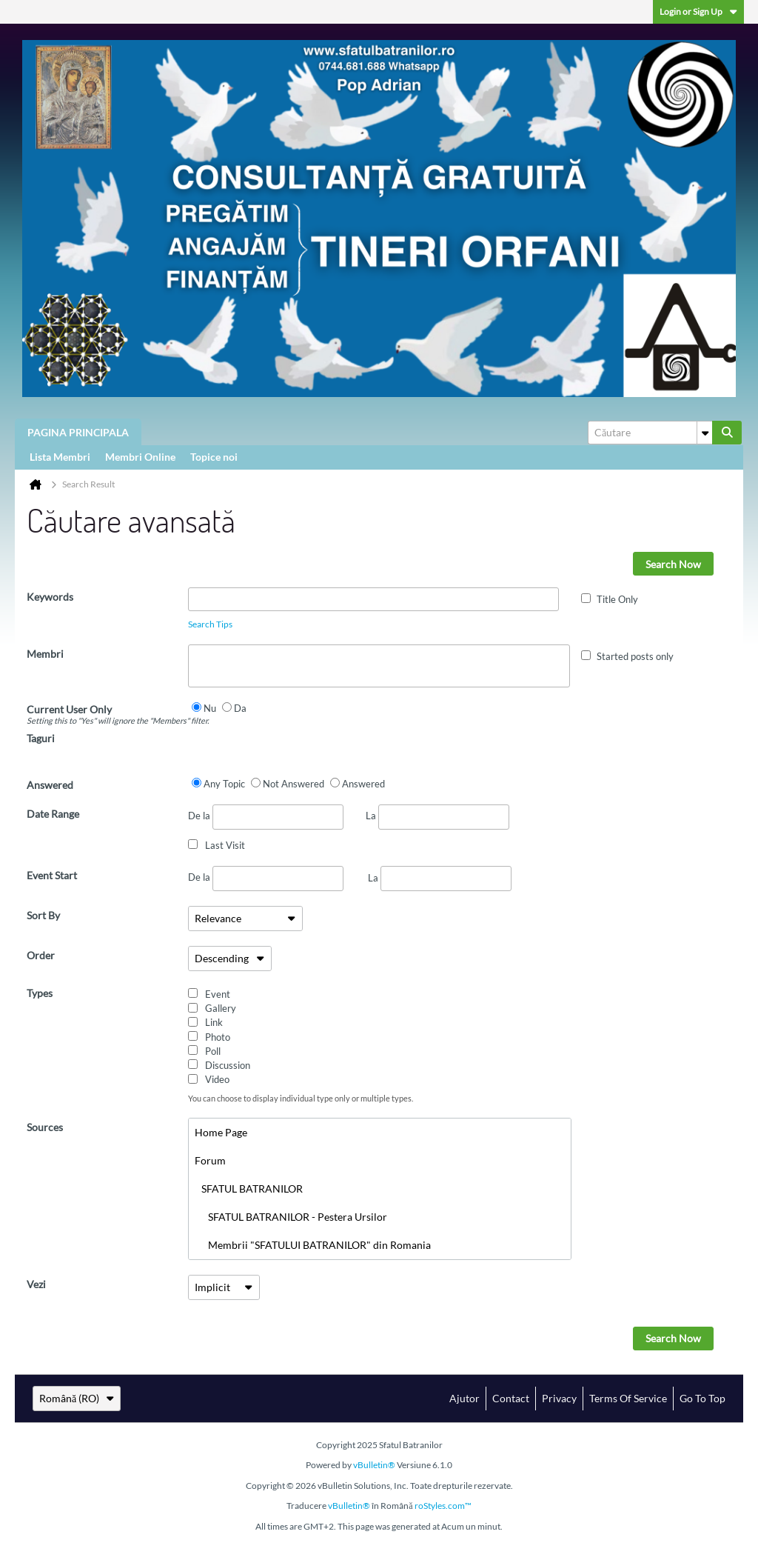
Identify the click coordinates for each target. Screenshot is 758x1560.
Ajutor (464, 1398)
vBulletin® (374, 1464)
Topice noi (214, 456)
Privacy (559, 1398)
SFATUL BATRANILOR (249, 1188)
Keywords (50, 596)
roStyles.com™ (443, 1505)
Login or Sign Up (698, 11)
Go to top (702, 1398)
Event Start (52, 875)
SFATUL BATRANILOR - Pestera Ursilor (291, 1216)
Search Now (673, 564)
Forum (210, 1160)
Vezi (36, 1284)
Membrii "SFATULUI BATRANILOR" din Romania (313, 1245)
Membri (45, 653)
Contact (510, 1398)
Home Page (221, 1132)
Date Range (53, 813)
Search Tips (210, 624)
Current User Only (107, 714)
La (437, 815)
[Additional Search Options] (705, 432)
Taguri (41, 738)
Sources (45, 1127)
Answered (50, 785)
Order (41, 955)
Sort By (43, 915)
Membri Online (140, 456)
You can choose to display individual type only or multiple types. (300, 1098)
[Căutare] (650, 432)
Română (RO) (76, 1398)
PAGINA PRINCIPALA (78, 432)
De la (265, 817)
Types (40, 993)
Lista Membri (60, 456)
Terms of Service (628, 1398)
